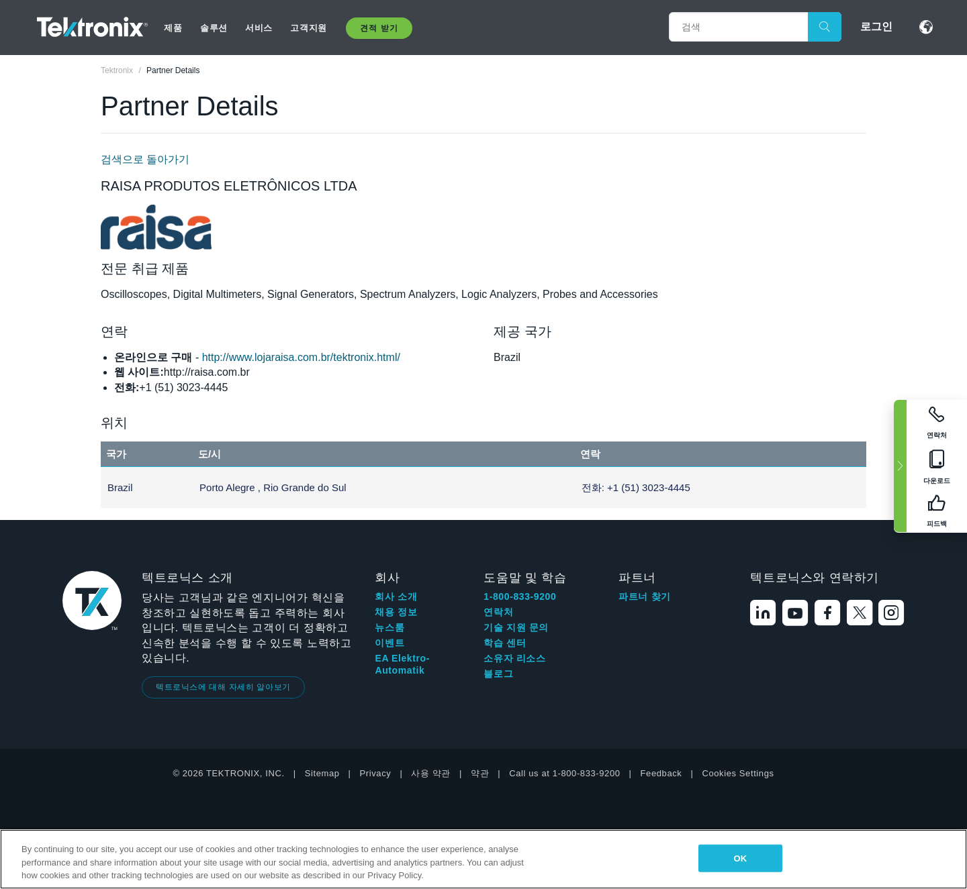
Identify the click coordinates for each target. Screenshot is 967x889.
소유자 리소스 (514, 658)
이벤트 (389, 642)
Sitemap (322, 773)
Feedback (661, 773)
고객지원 (308, 28)
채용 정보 (396, 612)
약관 (480, 773)
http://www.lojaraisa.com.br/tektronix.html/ (301, 357)
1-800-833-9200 (519, 596)
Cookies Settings (738, 773)
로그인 (876, 26)
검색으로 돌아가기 (145, 159)
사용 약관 (431, 773)
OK (740, 858)
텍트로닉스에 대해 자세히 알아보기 (223, 687)
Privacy (376, 773)
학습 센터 (504, 642)
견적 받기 (379, 28)
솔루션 (214, 28)
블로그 (498, 673)
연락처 (498, 612)
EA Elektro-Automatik (402, 664)
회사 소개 (396, 596)
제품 (173, 28)
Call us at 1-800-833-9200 (564, 773)
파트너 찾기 (644, 596)
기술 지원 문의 (516, 627)
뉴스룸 (389, 627)
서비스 (259, 28)
